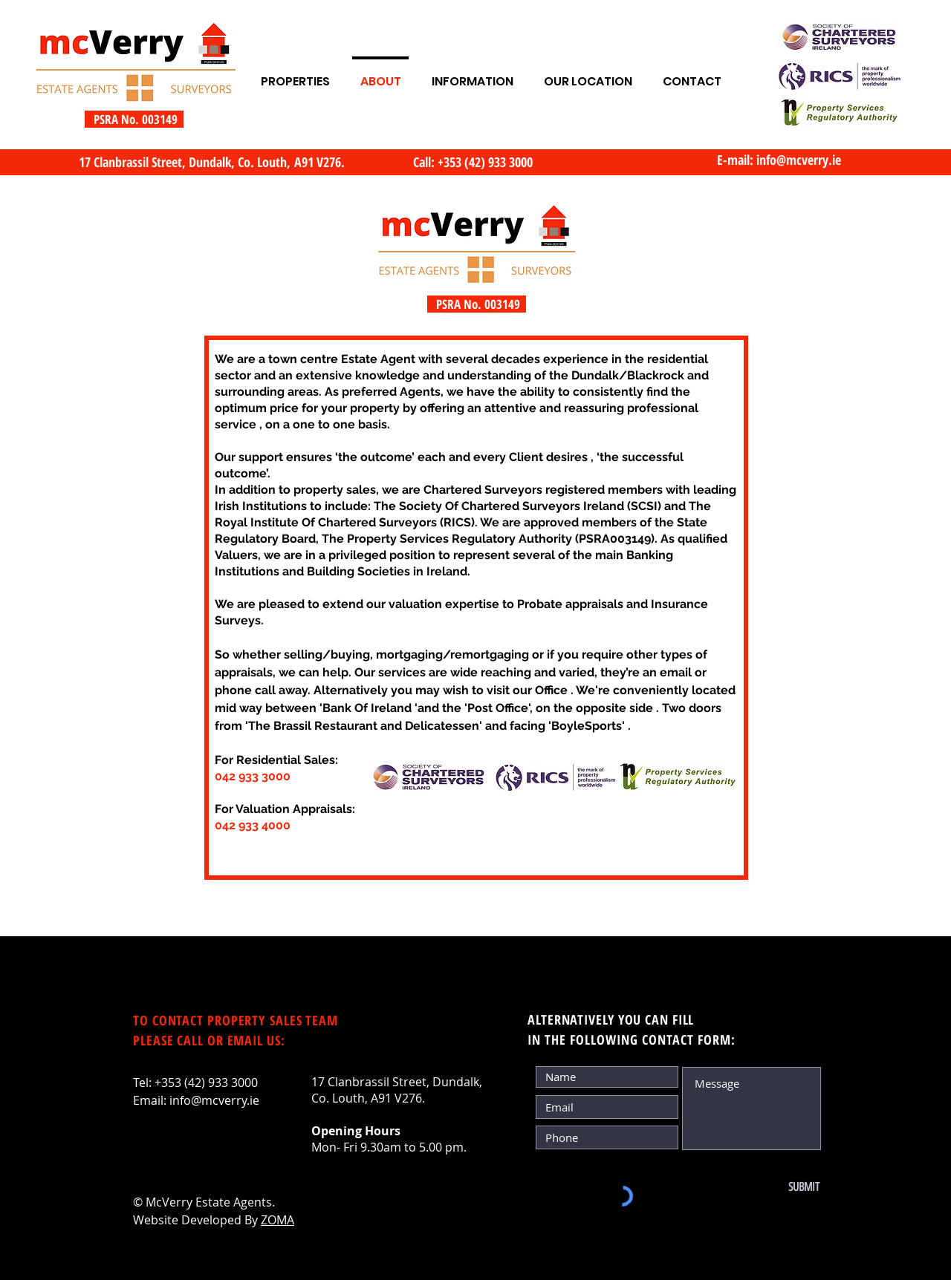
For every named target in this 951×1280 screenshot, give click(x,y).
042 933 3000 (253, 776)
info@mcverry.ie (798, 160)
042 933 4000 (253, 825)
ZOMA (277, 1220)
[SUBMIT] (770, 1187)
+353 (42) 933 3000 (206, 1082)
